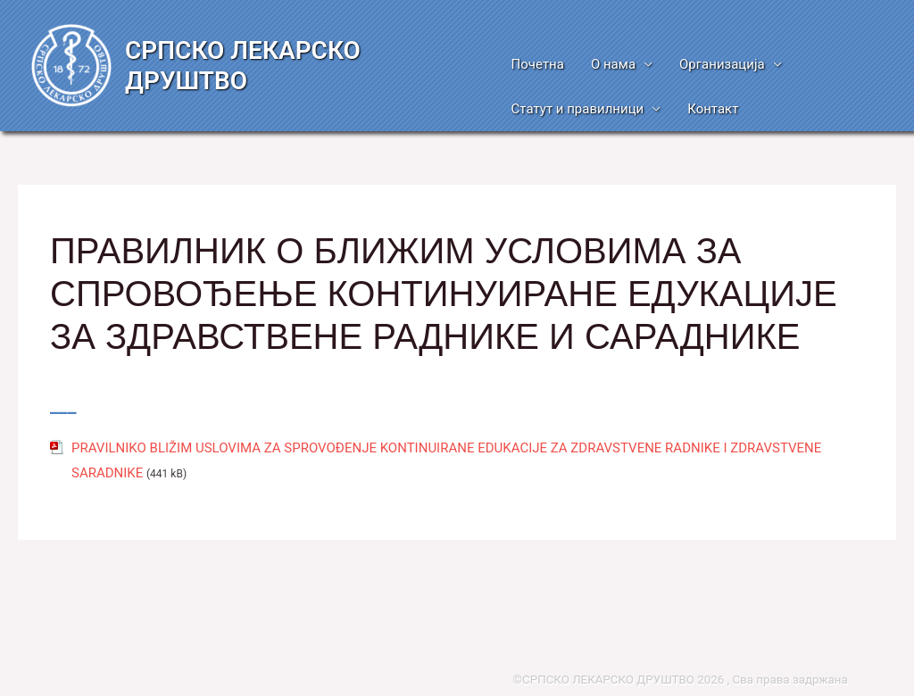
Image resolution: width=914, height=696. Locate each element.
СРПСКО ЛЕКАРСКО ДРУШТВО (243, 65)
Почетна (537, 64)
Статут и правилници (577, 109)
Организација (722, 64)
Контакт (712, 109)
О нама (613, 64)
